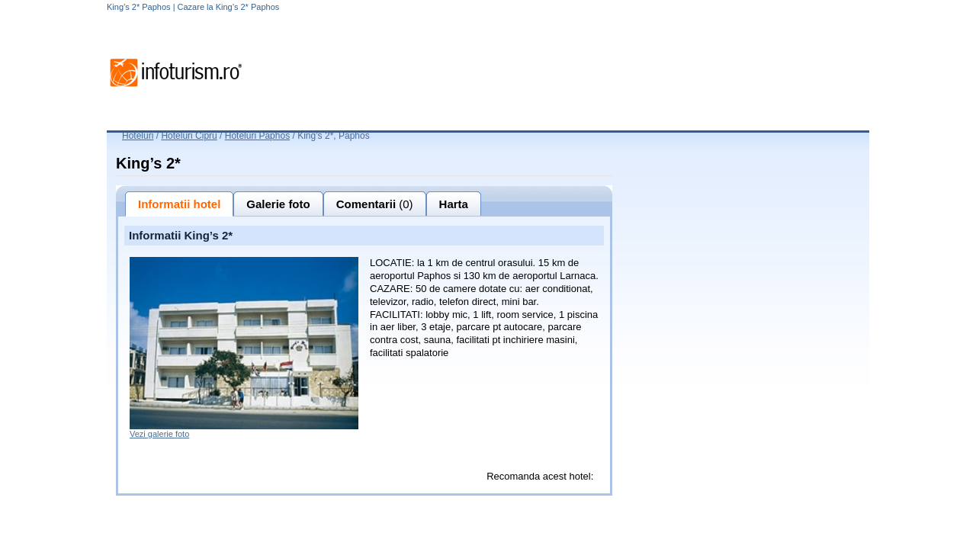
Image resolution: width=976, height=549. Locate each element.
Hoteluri (137, 135)
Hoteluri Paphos (257, 135)
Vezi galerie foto (159, 433)
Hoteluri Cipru (189, 135)
